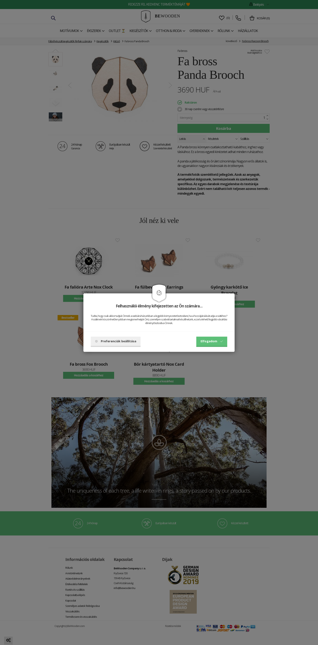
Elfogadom (212, 341)
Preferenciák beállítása (115, 341)
